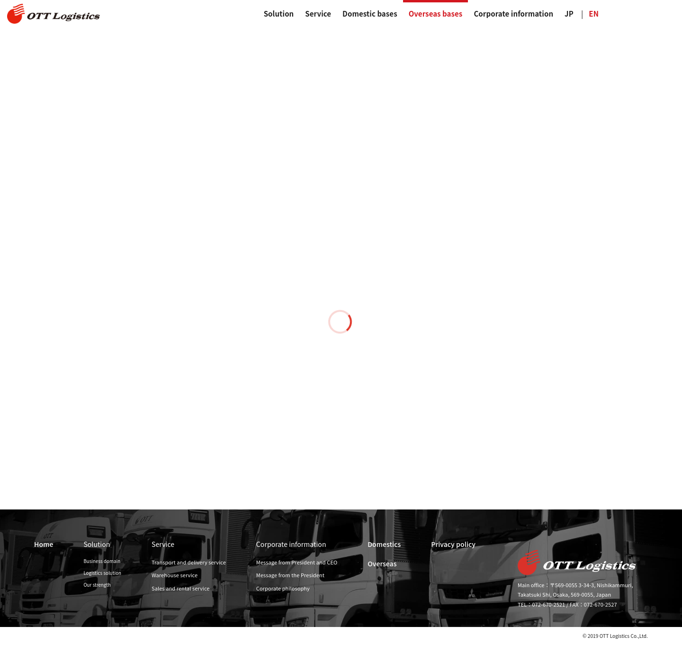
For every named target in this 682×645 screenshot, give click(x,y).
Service (318, 13)
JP (569, 13)
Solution (279, 13)
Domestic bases (369, 13)
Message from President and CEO (296, 562)
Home (43, 544)
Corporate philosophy (283, 588)
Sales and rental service (181, 588)
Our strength (97, 584)
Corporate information (513, 13)
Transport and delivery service (189, 562)
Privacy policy (453, 544)
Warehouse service (174, 575)
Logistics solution (102, 573)
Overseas (382, 563)
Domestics (384, 544)
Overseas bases (436, 13)
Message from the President (290, 575)
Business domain (101, 561)
